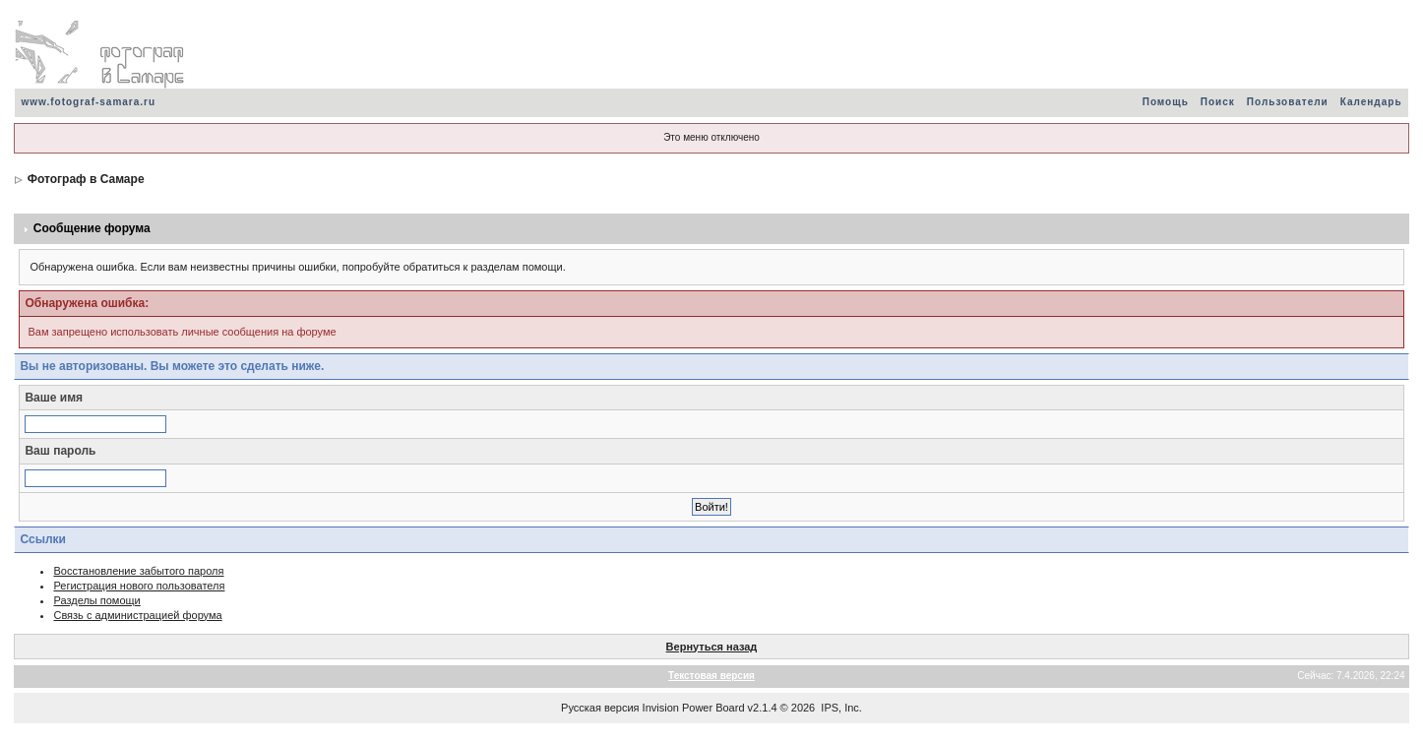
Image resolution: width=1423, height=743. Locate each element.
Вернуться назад (712, 646)
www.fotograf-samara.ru (88, 101)
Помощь (1166, 101)
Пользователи (1288, 101)
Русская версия (600, 707)
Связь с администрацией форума (137, 615)
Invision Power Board (694, 707)
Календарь (1371, 101)
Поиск (1218, 101)
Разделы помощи (96, 600)
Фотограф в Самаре (86, 179)
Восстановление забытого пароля (138, 571)
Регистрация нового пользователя (138, 585)
